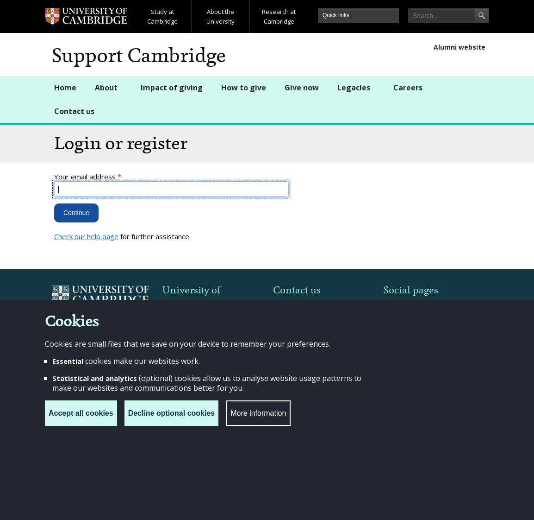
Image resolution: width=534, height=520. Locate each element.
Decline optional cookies (171, 413)
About (106, 87)
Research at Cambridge (279, 16)
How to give (243, 87)
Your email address (87, 176)
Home (65, 87)
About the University (220, 16)
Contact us (74, 111)
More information (258, 413)
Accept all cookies (81, 413)
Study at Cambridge (162, 16)
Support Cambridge (139, 55)
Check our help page (86, 236)
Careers (407, 87)
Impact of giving (172, 87)
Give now (302, 87)
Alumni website (459, 47)
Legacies (353, 87)
